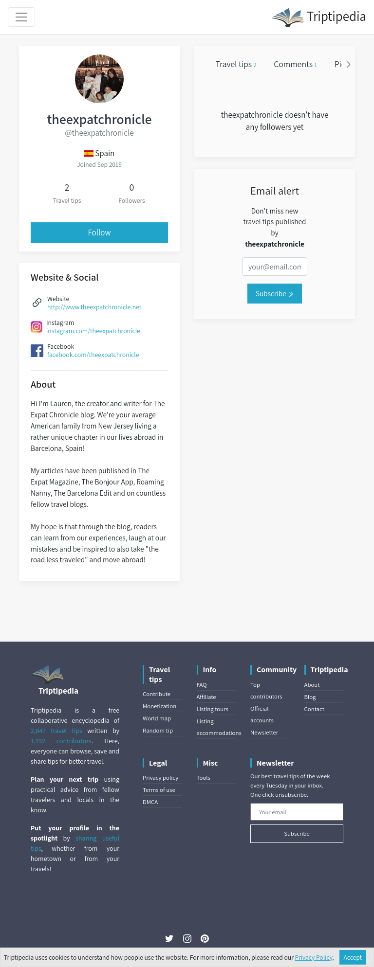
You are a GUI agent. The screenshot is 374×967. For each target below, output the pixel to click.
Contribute (156, 694)
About (312, 684)
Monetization (159, 706)
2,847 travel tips (56, 730)
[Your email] (296, 812)
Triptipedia (318, 17)
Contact (314, 709)
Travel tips (236, 64)
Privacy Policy (314, 957)
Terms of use (159, 790)
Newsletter (264, 732)
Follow (99, 232)
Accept (353, 957)
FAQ (202, 684)
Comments (295, 64)
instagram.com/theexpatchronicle (93, 330)
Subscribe (275, 293)
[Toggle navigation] (21, 17)
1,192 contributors (61, 740)
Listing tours (212, 709)
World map (157, 718)
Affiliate (206, 697)
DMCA (150, 802)
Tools (203, 777)
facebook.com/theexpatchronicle (93, 354)
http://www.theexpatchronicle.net (94, 307)
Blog (310, 697)
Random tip (158, 730)
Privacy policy (160, 777)
